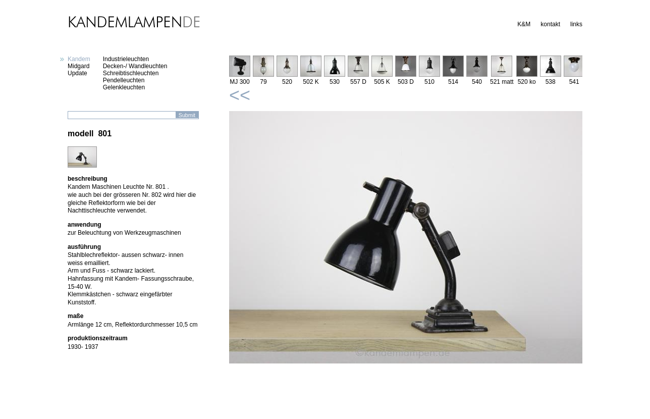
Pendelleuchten (124, 80)
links (576, 24)
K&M (523, 24)
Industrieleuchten (126, 59)
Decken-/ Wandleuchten (135, 66)
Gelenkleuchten (124, 87)
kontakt (550, 24)
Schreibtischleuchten (131, 73)
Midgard (78, 66)
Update (77, 73)
